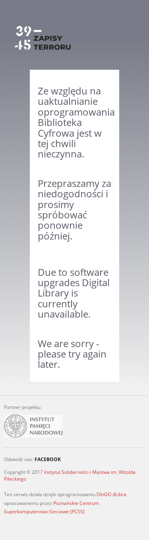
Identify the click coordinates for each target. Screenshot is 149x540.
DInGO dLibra (111, 494)
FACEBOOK (48, 459)
